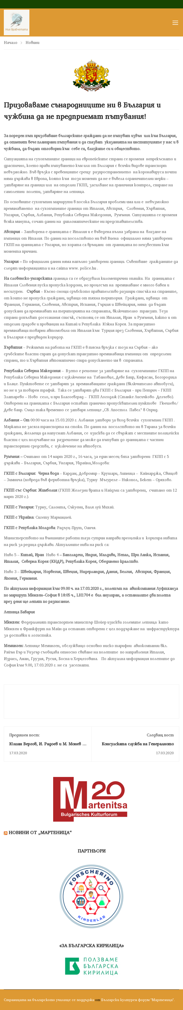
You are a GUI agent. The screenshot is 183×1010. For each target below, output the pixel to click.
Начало (10, 43)
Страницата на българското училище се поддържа (49, 999)
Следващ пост (160, 735)
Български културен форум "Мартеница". (138, 999)
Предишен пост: (24, 735)
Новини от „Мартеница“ (40, 833)
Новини (32, 43)
